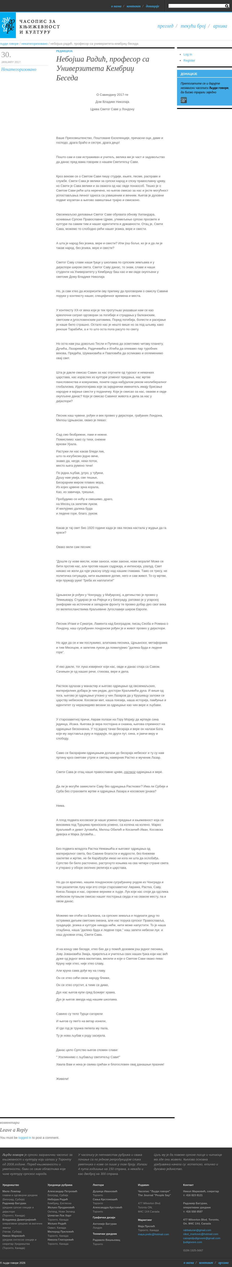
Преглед (165, 26)
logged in (24, 1137)
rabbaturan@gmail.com (197, 1230)
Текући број (193, 26)
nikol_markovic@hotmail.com (200, 1234)
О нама (116, 6)
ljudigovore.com (192, 1242)
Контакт (134, 6)
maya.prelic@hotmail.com (153, 1234)
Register (189, 60)
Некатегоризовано (34, 43)
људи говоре (9, 43)
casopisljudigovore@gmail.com (201, 1238)
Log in (187, 54)
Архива (220, 26)
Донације (152, 6)
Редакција (64, 51)
